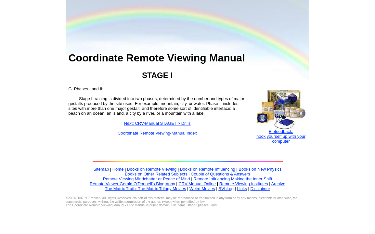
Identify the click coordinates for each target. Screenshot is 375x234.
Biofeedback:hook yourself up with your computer (280, 136)
